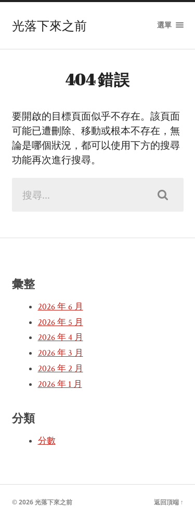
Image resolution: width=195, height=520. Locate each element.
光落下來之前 (49, 25)
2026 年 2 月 (60, 368)
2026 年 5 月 (60, 322)
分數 (47, 441)
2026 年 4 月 (60, 337)
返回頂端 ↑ (169, 502)
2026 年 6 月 (60, 307)
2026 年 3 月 (60, 353)
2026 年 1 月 (60, 384)
